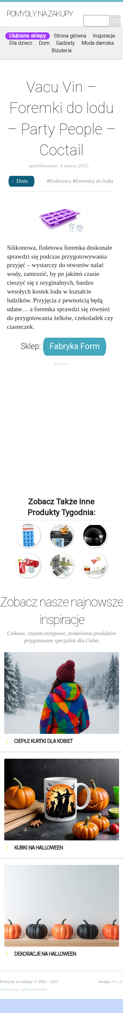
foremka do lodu (94, 181)
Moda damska (97, 43)
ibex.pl (117, 981)
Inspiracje (104, 36)
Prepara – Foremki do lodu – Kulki (95, 565)
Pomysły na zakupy (40, 13)
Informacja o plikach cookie (23, 989)
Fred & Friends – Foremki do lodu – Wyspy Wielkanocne (62, 565)
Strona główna (70, 36)
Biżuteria (61, 50)
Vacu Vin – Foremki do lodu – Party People (28, 535)
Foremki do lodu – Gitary (62, 535)
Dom (44, 43)
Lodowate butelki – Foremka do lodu (28, 565)
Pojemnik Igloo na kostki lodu (95, 535)
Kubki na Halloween (38, 848)
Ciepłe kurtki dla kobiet (43, 741)
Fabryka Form (75, 346)
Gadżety (65, 43)
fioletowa (60, 181)
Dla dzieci (20, 43)
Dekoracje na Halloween (45, 954)
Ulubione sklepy (27, 36)
